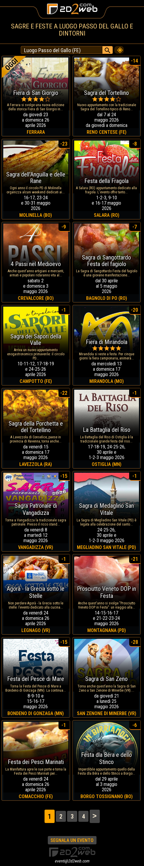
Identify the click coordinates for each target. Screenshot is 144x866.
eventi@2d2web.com (72, 861)
